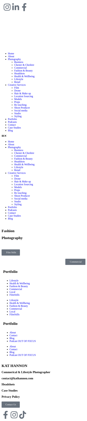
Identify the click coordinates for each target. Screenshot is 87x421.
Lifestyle (18, 79)
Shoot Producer (22, 107)
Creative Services (17, 85)
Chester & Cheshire (24, 65)
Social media (20, 110)
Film (16, 87)
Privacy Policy (11, 396)
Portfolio (12, 119)
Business (18, 62)
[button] (43, 136)
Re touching (20, 104)
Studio (17, 113)
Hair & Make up (22, 93)
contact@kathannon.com (17, 378)
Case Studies (14, 127)
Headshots (19, 73)
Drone (17, 90)
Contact (12, 124)
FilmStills (14, 294)
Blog (10, 130)
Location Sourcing (23, 96)
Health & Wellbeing (24, 76)
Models (18, 99)
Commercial (20, 67)
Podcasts (12, 122)
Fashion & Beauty (23, 70)
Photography (14, 59)
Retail (17, 82)
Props (17, 102)
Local (12, 292)
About (11, 56)
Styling (18, 116)
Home (11, 53)
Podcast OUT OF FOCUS (22, 341)
